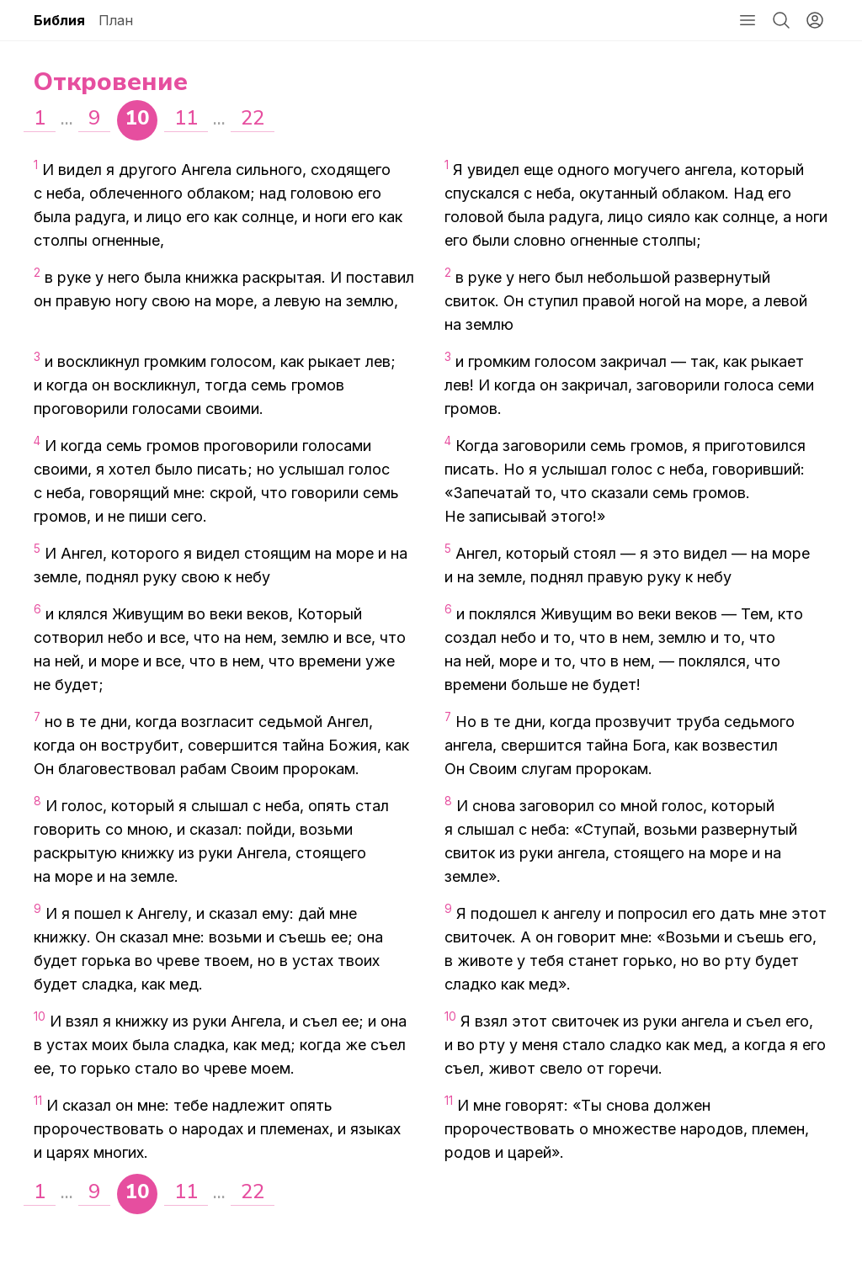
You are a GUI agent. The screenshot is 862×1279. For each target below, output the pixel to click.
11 (186, 117)
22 (252, 117)
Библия (59, 20)
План (115, 20)
